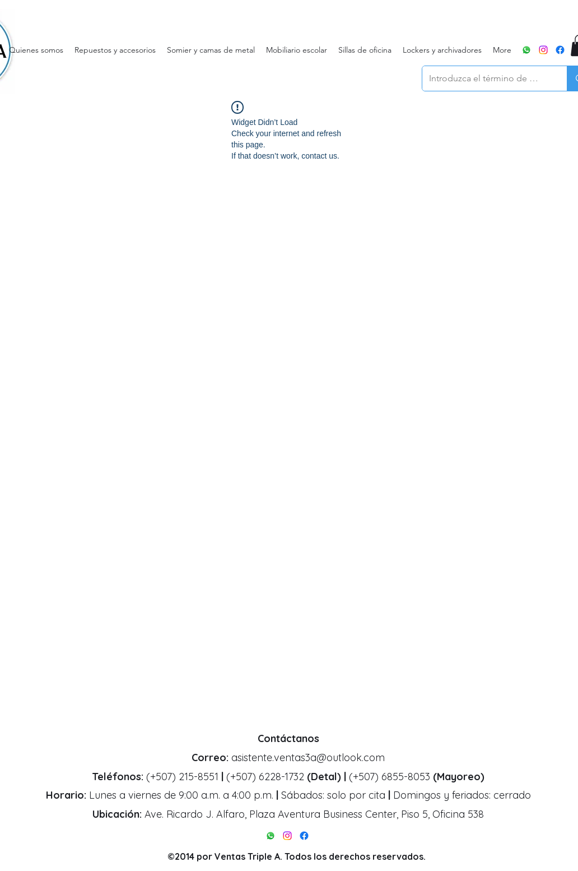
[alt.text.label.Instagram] (543, 49)
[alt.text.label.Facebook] (560, 49)
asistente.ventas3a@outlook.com (308, 757)
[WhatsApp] (526, 49)
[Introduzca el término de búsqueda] (486, 78)
